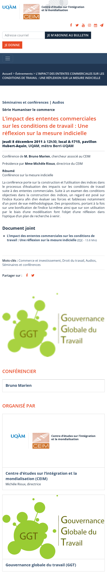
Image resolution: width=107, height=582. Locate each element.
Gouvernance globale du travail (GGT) (41, 564)
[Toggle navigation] (7, 58)
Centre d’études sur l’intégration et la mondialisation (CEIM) (41, 476)
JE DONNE (12, 45)
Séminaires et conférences (25, 102)
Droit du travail (73, 260)
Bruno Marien (19, 385)
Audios (58, 102)
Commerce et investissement (40, 260)
